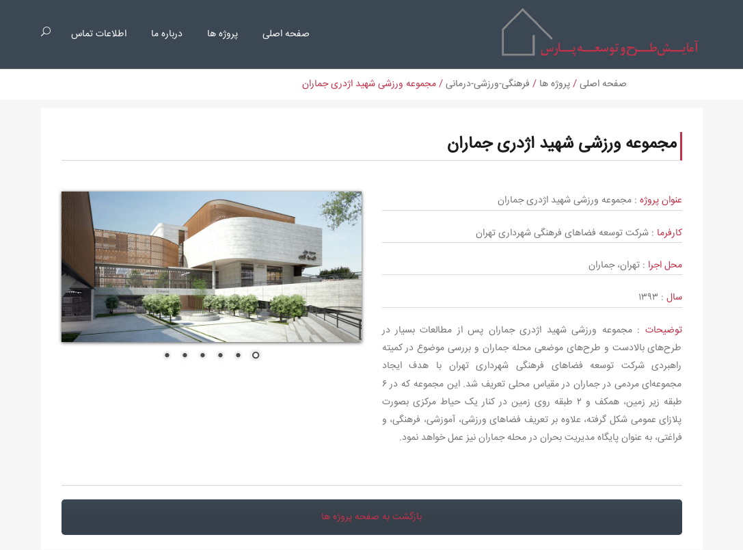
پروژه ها (222, 34)
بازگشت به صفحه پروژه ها (371, 517)
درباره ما (167, 34)
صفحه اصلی (286, 34)
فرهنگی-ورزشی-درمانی (488, 84)
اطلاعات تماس (98, 34)
